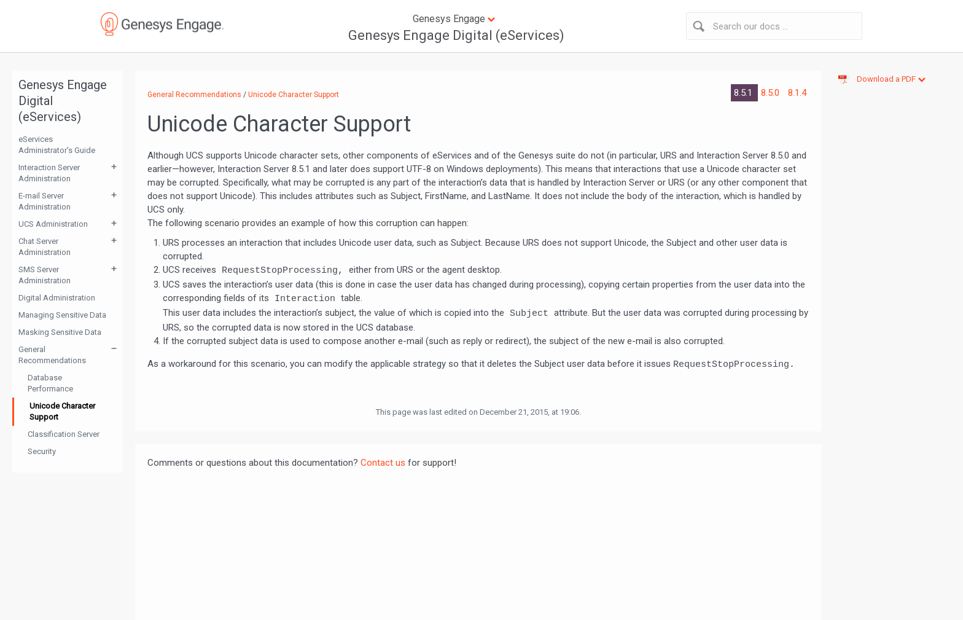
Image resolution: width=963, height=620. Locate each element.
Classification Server (63, 434)
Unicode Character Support (62, 411)
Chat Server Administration (44, 247)
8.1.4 (797, 92)
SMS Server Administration (44, 275)
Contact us (383, 462)
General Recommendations (52, 355)
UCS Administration (53, 224)
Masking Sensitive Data (59, 332)
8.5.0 (771, 92)
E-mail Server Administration (44, 201)
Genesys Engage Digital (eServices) (456, 35)
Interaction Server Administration (49, 173)
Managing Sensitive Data (62, 315)
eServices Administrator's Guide (56, 145)
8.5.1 (744, 92)
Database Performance (50, 383)
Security (42, 451)
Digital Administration (56, 297)
